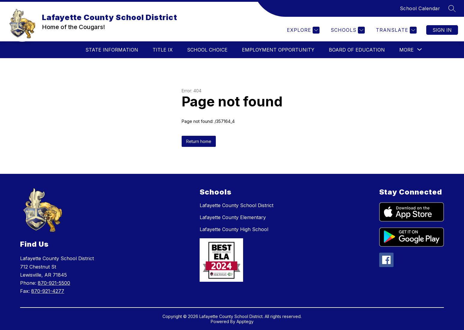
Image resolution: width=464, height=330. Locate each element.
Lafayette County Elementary (233, 217)
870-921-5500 (54, 283)
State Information (111, 50)
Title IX (163, 50)
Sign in (442, 30)
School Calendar (420, 8)
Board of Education (357, 50)
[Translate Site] (395, 30)
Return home (198, 141)
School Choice (207, 50)
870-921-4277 (47, 291)
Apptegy (245, 321)
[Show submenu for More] (406, 49)
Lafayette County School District (236, 205)
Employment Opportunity (278, 50)
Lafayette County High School (234, 229)
